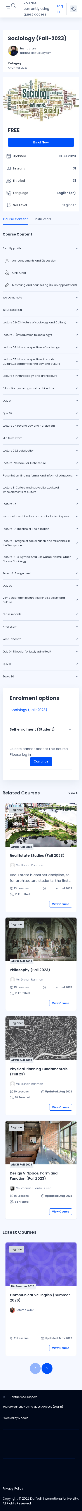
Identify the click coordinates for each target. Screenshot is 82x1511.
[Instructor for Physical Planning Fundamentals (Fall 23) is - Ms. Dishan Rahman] (26, 1084)
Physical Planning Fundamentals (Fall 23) (39, 1071)
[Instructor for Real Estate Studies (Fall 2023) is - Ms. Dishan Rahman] (26, 865)
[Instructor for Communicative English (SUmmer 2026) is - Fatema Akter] (21, 1310)
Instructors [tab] (43, 219)
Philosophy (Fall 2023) (30, 969)
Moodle (23, 1418)
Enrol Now (41, 142)
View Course (60, 904)
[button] (13, 5)
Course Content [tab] (15, 219)
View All (73, 793)
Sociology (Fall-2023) (29, 709)
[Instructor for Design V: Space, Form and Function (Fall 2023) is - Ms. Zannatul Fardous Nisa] (31, 1188)
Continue (41, 761)
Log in (60, 8)
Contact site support (23, 1397)
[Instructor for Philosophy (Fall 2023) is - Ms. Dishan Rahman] (26, 979)
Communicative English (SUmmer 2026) (40, 1298)
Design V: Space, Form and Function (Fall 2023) (34, 1176)
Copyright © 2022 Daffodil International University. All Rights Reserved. (41, 1501)
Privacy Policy (13, 1488)
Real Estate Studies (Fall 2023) (37, 855)
